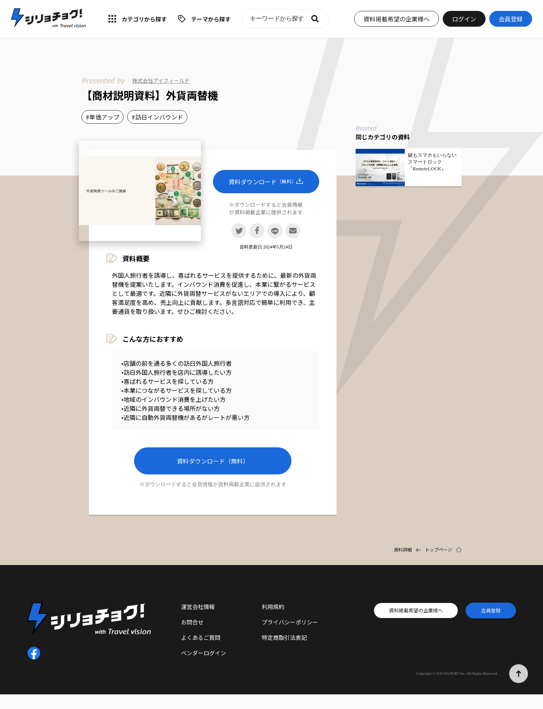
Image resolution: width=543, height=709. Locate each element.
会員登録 (511, 18)
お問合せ (192, 622)
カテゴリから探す (144, 19)
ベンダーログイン (203, 653)
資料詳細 (403, 549)
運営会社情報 (198, 607)
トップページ (438, 549)
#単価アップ (102, 116)
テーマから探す (211, 19)
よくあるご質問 (200, 637)
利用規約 (273, 607)
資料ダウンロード (266, 181)
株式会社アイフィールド (161, 80)
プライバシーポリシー (290, 622)
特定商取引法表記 (284, 637)
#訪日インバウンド (157, 116)
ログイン (464, 18)
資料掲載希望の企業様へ (397, 18)
